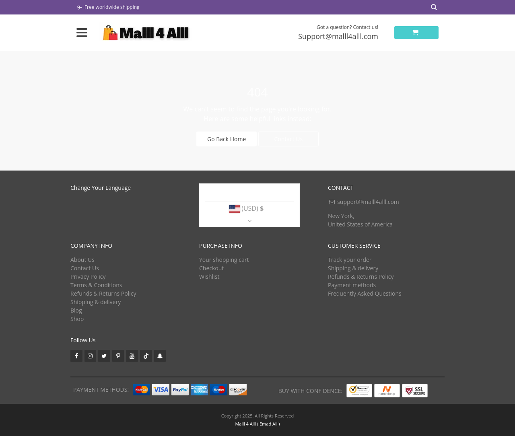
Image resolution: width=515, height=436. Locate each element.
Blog (76, 310)
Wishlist (209, 276)
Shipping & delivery (95, 302)
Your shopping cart (224, 259)
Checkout (211, 268)
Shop (77, 319)
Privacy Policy (87, 276)
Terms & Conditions (96, 285)
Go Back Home (226, 139)
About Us (82, 259)
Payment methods (352, 285)
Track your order (350, 259)
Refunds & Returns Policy (103, 293)
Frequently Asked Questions (365, 293)
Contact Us (288, 139)
